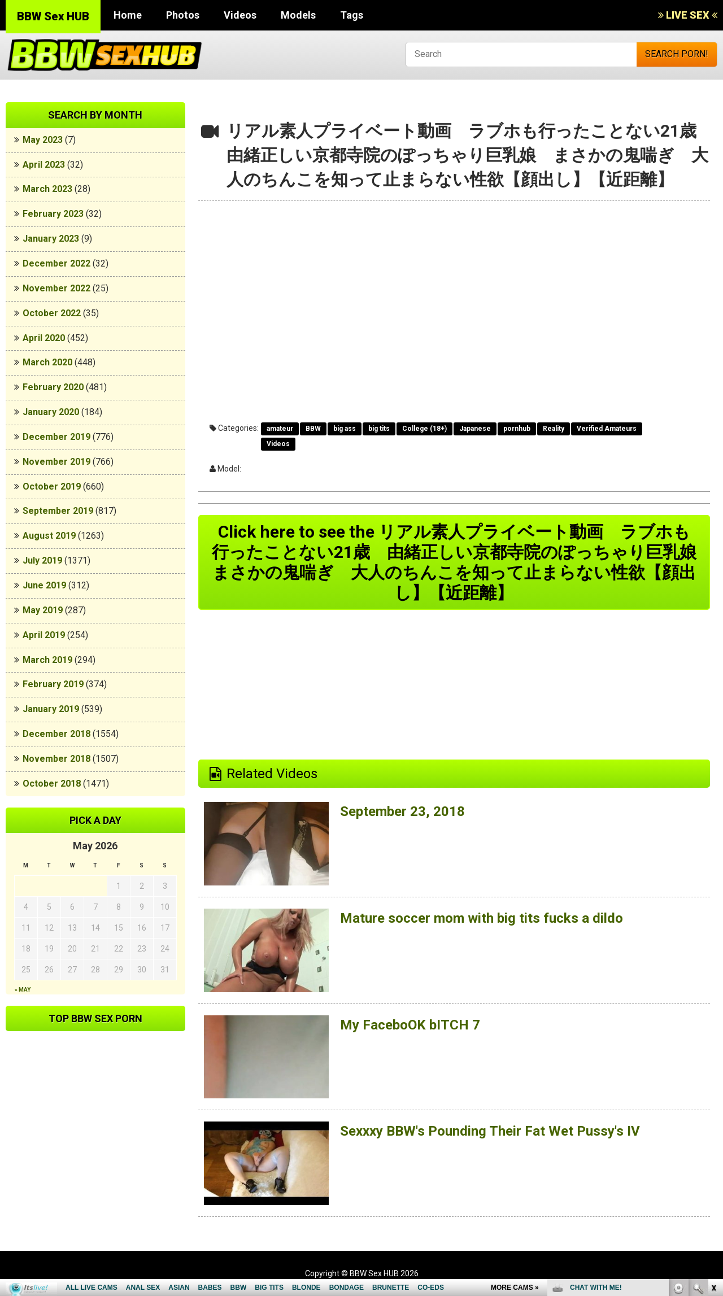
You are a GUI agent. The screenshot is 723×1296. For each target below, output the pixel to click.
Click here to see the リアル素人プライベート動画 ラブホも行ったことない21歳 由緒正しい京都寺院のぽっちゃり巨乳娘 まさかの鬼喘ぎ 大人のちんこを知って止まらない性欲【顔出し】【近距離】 (461, 562)
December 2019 (56, 436)
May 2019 (43, 610)
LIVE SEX (687, 15)
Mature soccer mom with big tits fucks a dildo (481, 918)
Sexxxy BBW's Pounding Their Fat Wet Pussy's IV (490, 1131)
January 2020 (51, 412)
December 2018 (56, 733)
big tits (379, 429)
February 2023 (53, 213)
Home (128, 15)
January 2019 (51, 709)
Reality (553, 429)
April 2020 (44, 338)
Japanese (475, 429)
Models (298, 15)
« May (23, 990)
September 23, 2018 (402, 811)
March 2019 (47, 659)
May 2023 (43, 139)
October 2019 (52, 486)
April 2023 (44, 164)
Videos (240, 15)
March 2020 (47, 362)
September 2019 (58, 510)
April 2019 (44, 635)
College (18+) (424, 429)
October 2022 (52, 313)
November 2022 (56, 288)
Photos (182, 15)
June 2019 (44, 585)
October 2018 (52, 783)
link (713, 1119)
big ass (344, 429)
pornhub (516, 429)
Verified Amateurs (607, 429)
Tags (351, 15)
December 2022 (56, 263)
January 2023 (51, 238)
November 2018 (56, 758)
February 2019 (53, 684)
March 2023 (47, 189)
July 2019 (42, 560)
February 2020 (53, 387)
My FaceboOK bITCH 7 (410, 1025)
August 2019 (49, 535)
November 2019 (56, 461)
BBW (313, 429)
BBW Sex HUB (53, 16)
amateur (280, 429)
